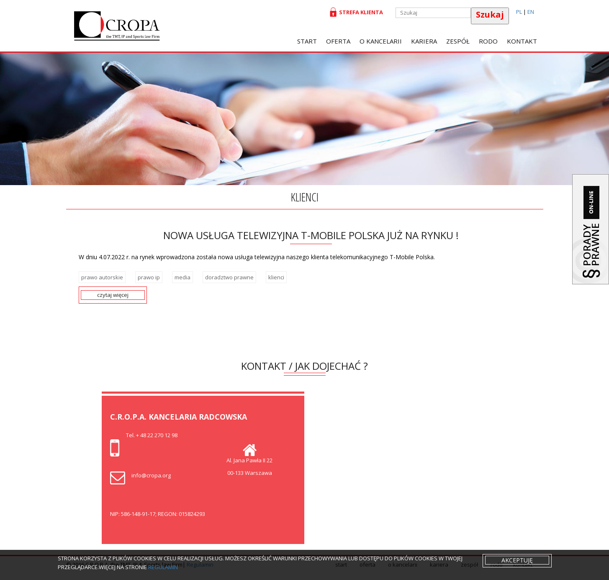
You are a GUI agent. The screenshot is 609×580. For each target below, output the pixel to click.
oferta (338, 41)
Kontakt (522, 41)
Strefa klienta (360, 12)
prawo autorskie (102, 277)
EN (530, 11)
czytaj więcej (112, 295)
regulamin (163, 567)
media (182, 277)
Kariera (424, 41)
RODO (488, 41)
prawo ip (149, 277)
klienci (276, 277)
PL (519, 11)
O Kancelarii (381, 41)
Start (307, 41)
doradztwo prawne (229, 277)
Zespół (458, 41)
